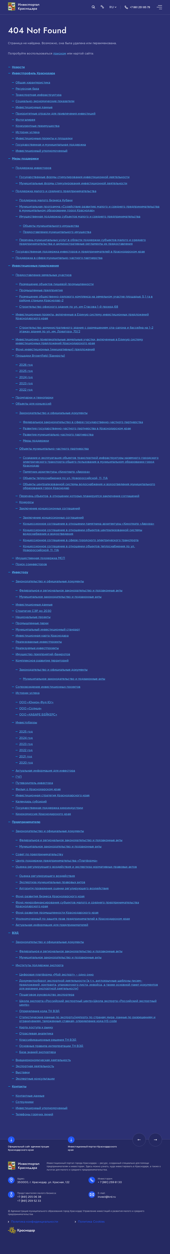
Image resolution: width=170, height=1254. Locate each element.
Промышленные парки (32, 623)
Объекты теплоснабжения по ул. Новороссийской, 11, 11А (65, 478)
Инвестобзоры (26, 722)
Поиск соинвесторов (31, 564)
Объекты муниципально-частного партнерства (54, 448)
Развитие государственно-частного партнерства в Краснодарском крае (77, 428)
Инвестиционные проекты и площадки (44, 138)
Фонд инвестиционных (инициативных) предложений (55, 349)
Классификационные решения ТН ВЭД (47, 1040)
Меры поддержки (25, 158)
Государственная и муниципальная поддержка (51, 144)
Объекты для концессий (33, 403)
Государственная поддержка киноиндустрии (49, 808)
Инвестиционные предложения (35, 266)
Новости (18, 67)
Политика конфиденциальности (34, 1221)
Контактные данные (30, 1096)
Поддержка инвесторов (33, 168)
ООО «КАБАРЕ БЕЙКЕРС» (38, 714)
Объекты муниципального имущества (51, 226)
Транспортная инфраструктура (39, 95)
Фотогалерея (25, 120)
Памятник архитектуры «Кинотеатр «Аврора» (56, 472)
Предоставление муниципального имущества (57, 232)
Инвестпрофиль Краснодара (33, 73)
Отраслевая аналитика (36, 1033)
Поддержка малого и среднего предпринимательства (56, 191)
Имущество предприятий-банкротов (43, 654)
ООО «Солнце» (30, 708)
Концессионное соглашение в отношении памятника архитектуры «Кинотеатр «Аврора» (88, 524)
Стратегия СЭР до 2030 (33, 611)
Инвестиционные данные (34, 107)
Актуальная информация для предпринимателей (52, 925)
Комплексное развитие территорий (42, 660)
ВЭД (15, 933)
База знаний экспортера (37, 1052)
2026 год (26, 365)
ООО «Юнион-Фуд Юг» (36, 702)
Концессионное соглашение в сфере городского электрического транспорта (81, 540)
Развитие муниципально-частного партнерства (58, 434)
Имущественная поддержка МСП (40, 558)
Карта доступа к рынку (36, 1027)
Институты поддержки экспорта (39, 965)
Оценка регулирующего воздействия (47, 876)
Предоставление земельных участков (44, 275)
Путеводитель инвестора (34, 783)
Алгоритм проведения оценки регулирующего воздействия (64, 888)
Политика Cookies (91, 1221)
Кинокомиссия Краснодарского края (43, 814)
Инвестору (20, 572)
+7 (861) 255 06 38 (29, 1197)
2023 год (26, 383)
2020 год (26, 762)
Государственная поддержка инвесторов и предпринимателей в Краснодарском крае (80, 251)
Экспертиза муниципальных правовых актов (52, 882)
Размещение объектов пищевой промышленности (56, 284)
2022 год (26, 390)
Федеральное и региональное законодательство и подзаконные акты (70, 590)
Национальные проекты (33, 617)
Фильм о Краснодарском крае (38, 789)
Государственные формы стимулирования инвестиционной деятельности (74, 177)
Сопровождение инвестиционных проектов (48, 687)
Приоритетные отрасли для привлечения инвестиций (55, 113)
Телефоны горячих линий (34, 1114)
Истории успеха (28, 132)
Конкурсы (26, 502)
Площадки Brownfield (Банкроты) (40, 356)
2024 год (26, 377)
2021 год (25, 756)
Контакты (19, 1086)
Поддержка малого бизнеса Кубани (46, 200)
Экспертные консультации (35, 1078)
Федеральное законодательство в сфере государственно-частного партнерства (83, 422)
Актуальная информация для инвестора (45, 770)
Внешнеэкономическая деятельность (43, 1060)
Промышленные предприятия (41, 290)
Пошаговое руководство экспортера (46, 994)
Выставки (23, 1072)
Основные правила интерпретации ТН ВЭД (51, 1046)
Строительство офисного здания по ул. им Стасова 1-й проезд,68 (68, 307)
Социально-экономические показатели (45, 101)
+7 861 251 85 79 (137, 7)
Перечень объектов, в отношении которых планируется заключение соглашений (79, 496)
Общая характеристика (33, 82)
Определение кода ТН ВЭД (39, 1011)
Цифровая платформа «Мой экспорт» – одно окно (56, 974)
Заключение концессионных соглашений (49, 508)
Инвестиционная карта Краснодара (42, 635)
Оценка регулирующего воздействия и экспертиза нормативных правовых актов (76, 867)
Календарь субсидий (31, 801)
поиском (59, 53)
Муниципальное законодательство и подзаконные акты (60, 597)
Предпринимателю (26, 822)
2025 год (26, 371)
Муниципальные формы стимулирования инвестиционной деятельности (73, 183)
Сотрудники (25, 1102)
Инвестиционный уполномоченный (41, 151)
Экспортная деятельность (35, 1066)
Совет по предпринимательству (39, 854)
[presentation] (139, 1139)
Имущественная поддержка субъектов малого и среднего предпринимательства (79, 216)
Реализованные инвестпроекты (39, 642)
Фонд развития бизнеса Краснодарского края (50, 896)
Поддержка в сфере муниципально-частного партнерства (59, 258)
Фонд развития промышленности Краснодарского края (57, 912)
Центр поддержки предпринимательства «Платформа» (56, 860)
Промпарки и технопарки (34, 397)
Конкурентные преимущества (37, 126)
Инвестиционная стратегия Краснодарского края (53, 795)
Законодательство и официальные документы (53, 413)
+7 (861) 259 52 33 (29, 1201)
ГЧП (19, 777)
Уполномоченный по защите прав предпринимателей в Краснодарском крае (73, 919)
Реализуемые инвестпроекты (37, 648)
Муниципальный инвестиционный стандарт (48, 629)
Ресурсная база (27, 88)
